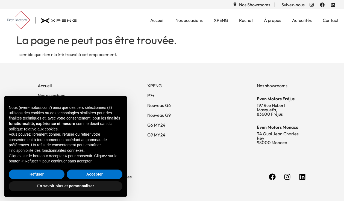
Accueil (157, 20)
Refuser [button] (37, 174)
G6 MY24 (156, 125)
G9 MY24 (156, 135)
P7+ (151, 95)
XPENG (221, 20)
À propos (272, 20)
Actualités (302, 20)
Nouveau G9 (159, 115)
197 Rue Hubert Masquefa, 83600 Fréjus (271, 110)
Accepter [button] (94, 174)
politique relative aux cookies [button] (33, 129)
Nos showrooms (272, 85)
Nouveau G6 (159, 105)
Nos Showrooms (254, 4)
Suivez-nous (293, 4)
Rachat (246, 20)
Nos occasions (189, 20)
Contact (331, 20)
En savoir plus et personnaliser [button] (65, 186)
